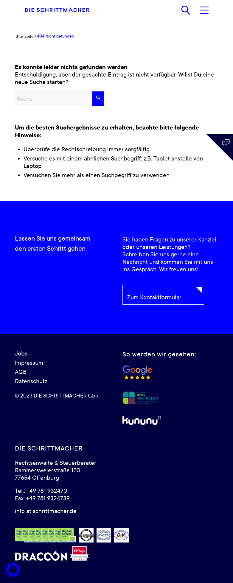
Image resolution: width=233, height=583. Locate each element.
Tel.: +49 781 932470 (41, 491)
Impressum (29, 363)
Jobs (21, 354)
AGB (21, 372)
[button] (13, 570)
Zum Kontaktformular (154, 297)
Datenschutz (31, 381)
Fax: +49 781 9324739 (42, 498)
